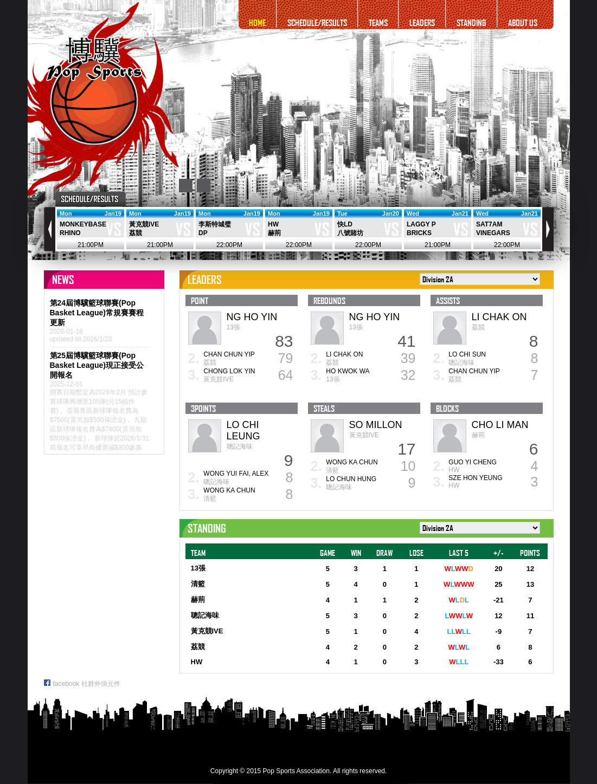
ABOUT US (522, 22)
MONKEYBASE (83, 224)
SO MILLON (375, 424)
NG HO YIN (252, 317)
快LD (344, 224)
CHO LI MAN (500, 424)
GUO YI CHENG (472, 462)
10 (408, 466)
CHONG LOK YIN (229, 371)
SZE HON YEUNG (475, 478)
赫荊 (274, 233)
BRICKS (419, 233)
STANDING (471, 22)
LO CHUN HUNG (351, 479)
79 (285, 358)
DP (203, 233)
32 (408, 375)
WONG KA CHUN (229, 490)
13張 (233, 327)
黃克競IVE (144, 224)
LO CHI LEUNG (243, 430)
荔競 (135, 233)
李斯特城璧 (214, 224)
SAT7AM (489, 224)
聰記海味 (461, 362)
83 (284, 341)
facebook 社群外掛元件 (82, 684)
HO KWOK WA (347, 371)
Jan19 (112, 213)
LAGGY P (421, 224)
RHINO (70, 233)
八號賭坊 (350, 233)
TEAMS (378, 22)
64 (285, 375)
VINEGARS (493, 233)
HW (273, 224)
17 (406, 449)
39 (408, 358)
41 (406, 341)
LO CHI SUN (467, 354)
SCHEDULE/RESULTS (317, 22)
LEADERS (422, 22)
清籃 (209, 498)
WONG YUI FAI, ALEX (235, 473)
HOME (257, 22)
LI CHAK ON (344, 354)
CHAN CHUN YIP (228, 354)
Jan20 (390, 213)
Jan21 (459, 213)
